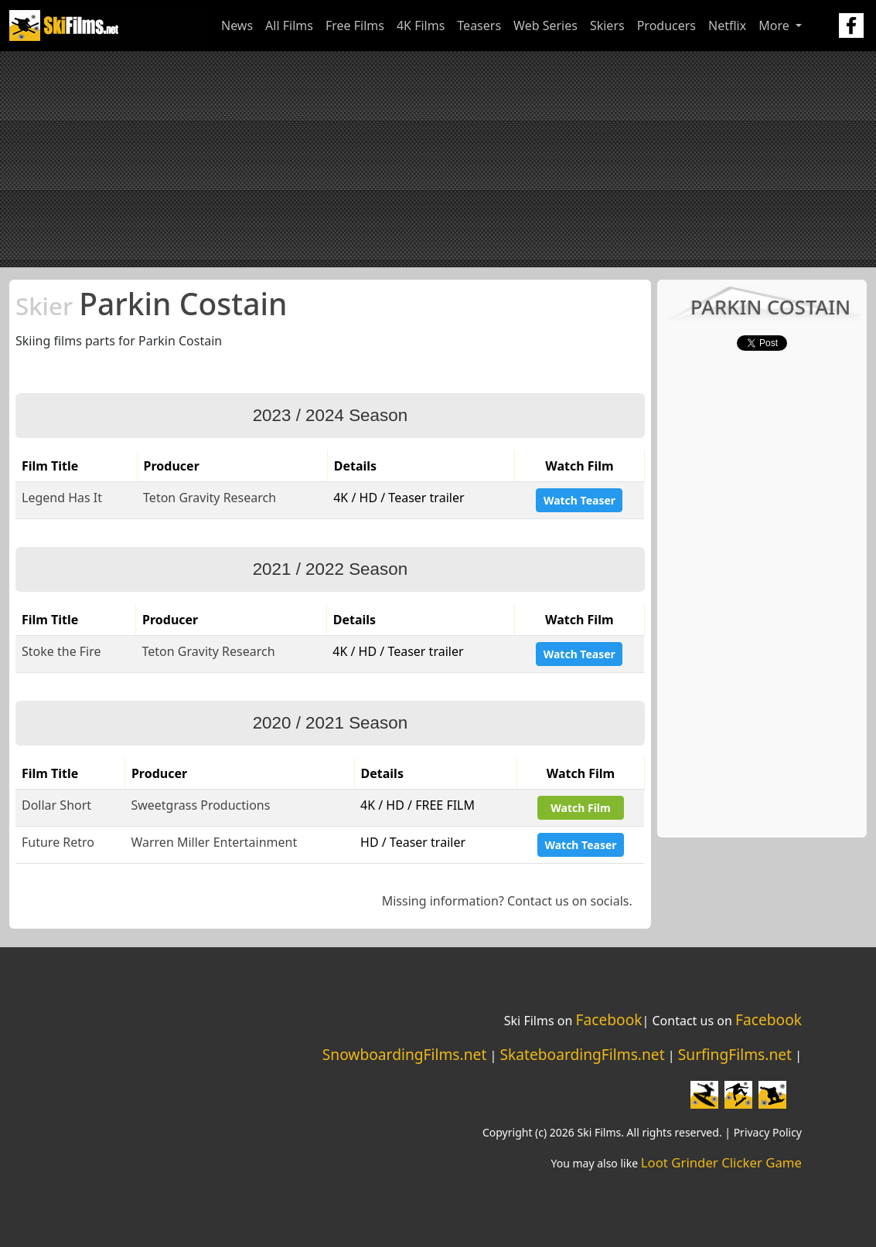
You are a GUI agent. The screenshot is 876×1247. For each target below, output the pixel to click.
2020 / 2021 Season (330, 722)
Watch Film (580, 807)
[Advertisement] (438, 159)
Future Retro (58, 842)
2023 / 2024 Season (330, 415)
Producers (666, 25)
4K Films (421, 25)
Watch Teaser (579, 500)
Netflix (727, 25)
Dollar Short (56, 805)
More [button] (775, 25)
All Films (289, 25)
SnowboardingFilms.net (404, 1054)
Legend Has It (62, 497)
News (237, 25)
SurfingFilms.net (735, 1054)
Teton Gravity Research (209, 497)
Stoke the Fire (61, 651)
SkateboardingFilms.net (581, 1054)
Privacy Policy (768, 1132)
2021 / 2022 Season (330, 569)
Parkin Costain (151, 303)
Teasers (479, 25)
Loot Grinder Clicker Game (721, 1162)
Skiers (607, 25)
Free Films (355, 25)
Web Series (545, 25)
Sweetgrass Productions (200, 805)
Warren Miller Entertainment (214, 842)
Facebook (608, 1019)
